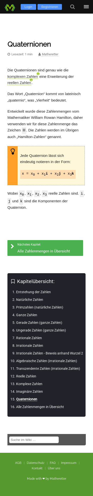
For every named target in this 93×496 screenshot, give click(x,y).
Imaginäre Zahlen (29, 391)
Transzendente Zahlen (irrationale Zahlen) (48, 368)
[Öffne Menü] (86, 7)
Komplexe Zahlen (29, 384)
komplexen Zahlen (22, 76)
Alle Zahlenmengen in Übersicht (40, 407)
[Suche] (72, 7)
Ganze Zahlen (26, 315)
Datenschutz (35, 462)
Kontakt (37, 468)
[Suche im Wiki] (34, 439)
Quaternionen (26, 399)
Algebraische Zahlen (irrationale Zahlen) (46, 361)
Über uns (54, 468)
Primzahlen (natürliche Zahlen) (39, 307)
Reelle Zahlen (26, 376)
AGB (18, 462)
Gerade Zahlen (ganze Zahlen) (39, 322)
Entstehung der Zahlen (33, 292)
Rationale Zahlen (29, 338)
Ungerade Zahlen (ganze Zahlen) (41, 330)
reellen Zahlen (19, 83)
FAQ (53, 462)
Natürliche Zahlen (29, 299)
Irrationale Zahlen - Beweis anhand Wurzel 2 (49, 353)
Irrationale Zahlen (29, 345)
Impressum (68, 462)
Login (28, 7)
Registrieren (49, 7)
